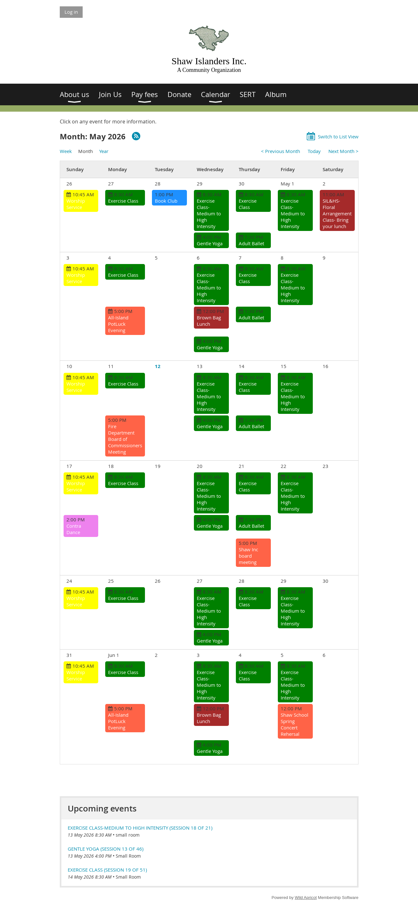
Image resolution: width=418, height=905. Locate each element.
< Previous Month (280, 151)
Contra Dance (73, 529)
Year (103, 151)
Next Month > (343, 151)
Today (314, 151)
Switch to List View (338, 136)
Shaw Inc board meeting (248, 555)
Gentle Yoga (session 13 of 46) (105, 849)
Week (66, 151)
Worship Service (75, 204)
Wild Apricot (306, 897)
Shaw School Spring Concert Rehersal (294, 724)
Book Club (166, 201)
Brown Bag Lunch (209, 320)
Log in (71, 12)
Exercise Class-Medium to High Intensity (209, 213)
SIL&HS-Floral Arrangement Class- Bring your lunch (337, 213)
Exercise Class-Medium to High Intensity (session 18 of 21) (140, 828)
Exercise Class (123, 201)
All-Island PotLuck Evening (118, 323)
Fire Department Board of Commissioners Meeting (125, 439)
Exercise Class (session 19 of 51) (107, 870)
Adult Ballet (251, 243)
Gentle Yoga (210, 243)
